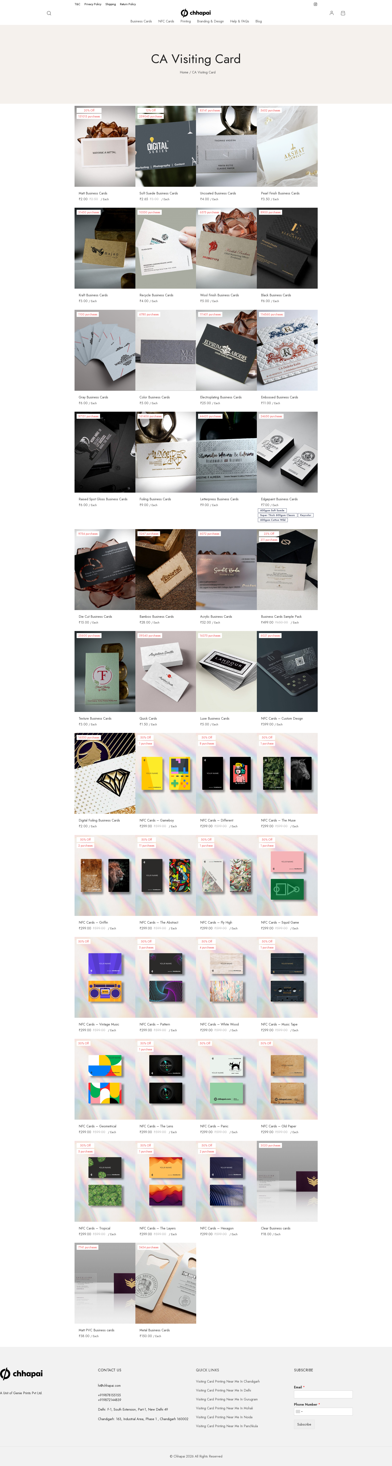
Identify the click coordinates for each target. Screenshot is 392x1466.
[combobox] (299, 1411)
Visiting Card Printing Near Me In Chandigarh (228, 1381)
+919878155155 (109, 1395)
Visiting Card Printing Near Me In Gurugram (227, 1399)
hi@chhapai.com (109, 1385)
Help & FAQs (239, 21)
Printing (185, 21)
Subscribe (304, 1424)
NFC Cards (166, 21)
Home (184, 72)
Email (299, 1387)
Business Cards (141, 21)
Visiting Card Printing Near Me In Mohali (224, 1408)
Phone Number (307, 1405)
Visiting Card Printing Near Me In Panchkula (227, 1426)
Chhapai (179, 1456)
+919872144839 (109, 1400)
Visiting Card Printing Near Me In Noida (224, 1417)
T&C (77, 4)
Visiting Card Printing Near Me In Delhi (223, 1390)
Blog (258, 21)
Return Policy (128, 4)
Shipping (110, 4)
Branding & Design (210, 21)
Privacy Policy (93, 4)
